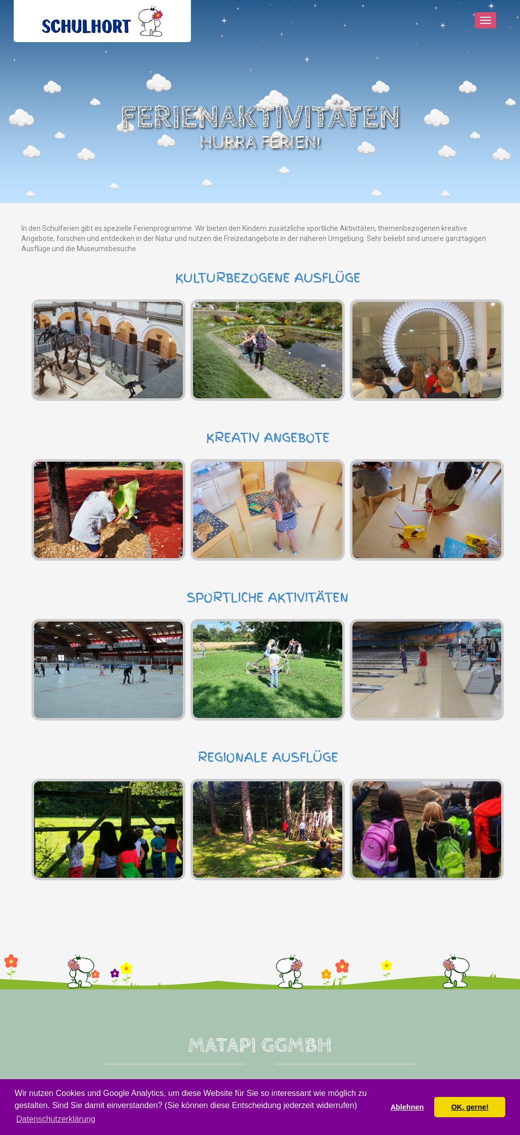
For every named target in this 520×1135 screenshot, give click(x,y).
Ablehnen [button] (407, 1107)
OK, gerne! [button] (470, 1107)
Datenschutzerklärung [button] (55, 1119)
